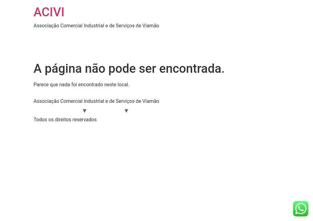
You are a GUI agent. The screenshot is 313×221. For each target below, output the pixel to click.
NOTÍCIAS (228, 35)
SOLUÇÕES (51, 47)
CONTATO (86, 47)
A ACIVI (69, 110)
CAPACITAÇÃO (215, 110)
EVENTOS (196, 35)
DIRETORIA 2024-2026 (149, 35)
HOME (45, 35)
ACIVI (49, 12)
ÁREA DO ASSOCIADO (88, 35)
